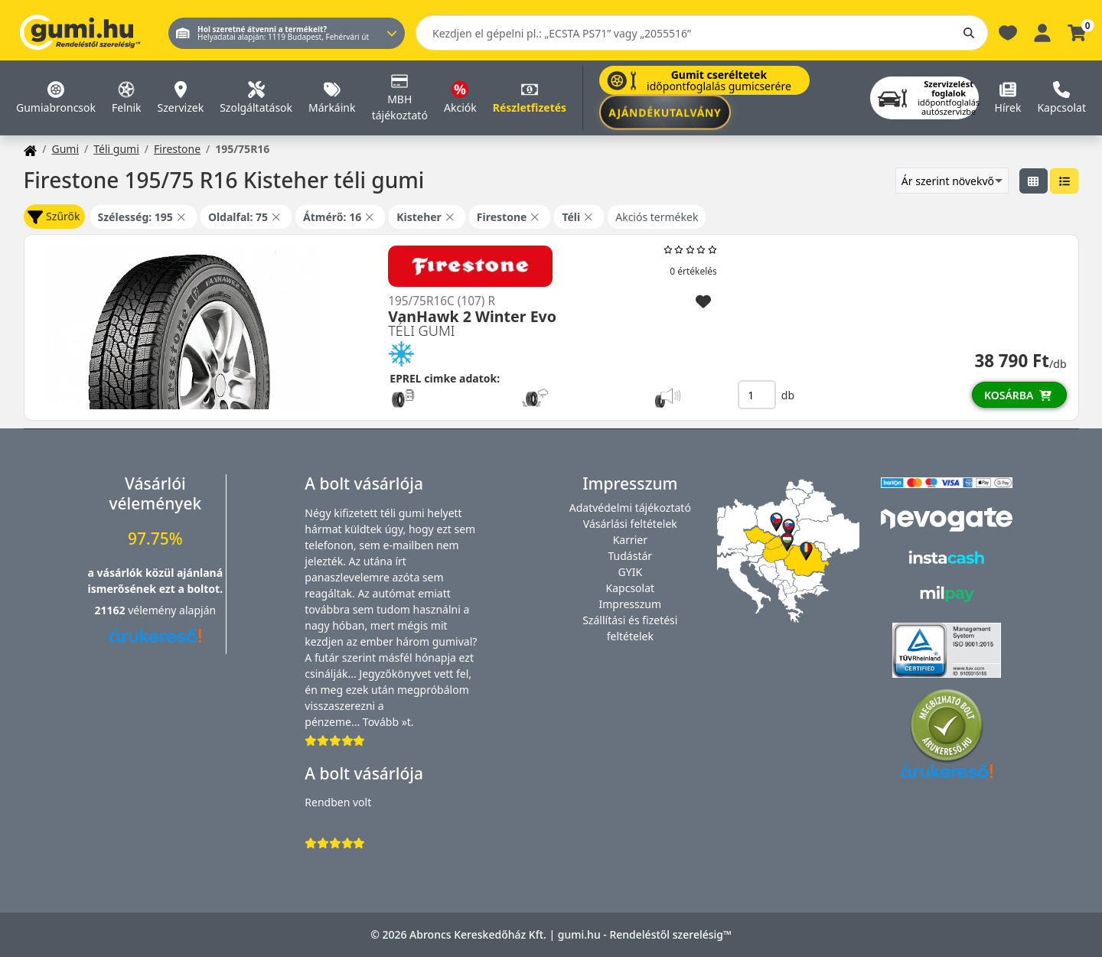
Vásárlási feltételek (630, 523)
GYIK (630, 572)
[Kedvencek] (1008, 31)
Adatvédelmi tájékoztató (630, 507)
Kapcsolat (630, 588)
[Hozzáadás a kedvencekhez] (703, 301)
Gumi (65, 149)
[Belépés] (1042, 31)
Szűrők (54, 217)
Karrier (630, 539)
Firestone (177, 149)
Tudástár (630, 555)
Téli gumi (116, 149)
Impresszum (630, 604)
